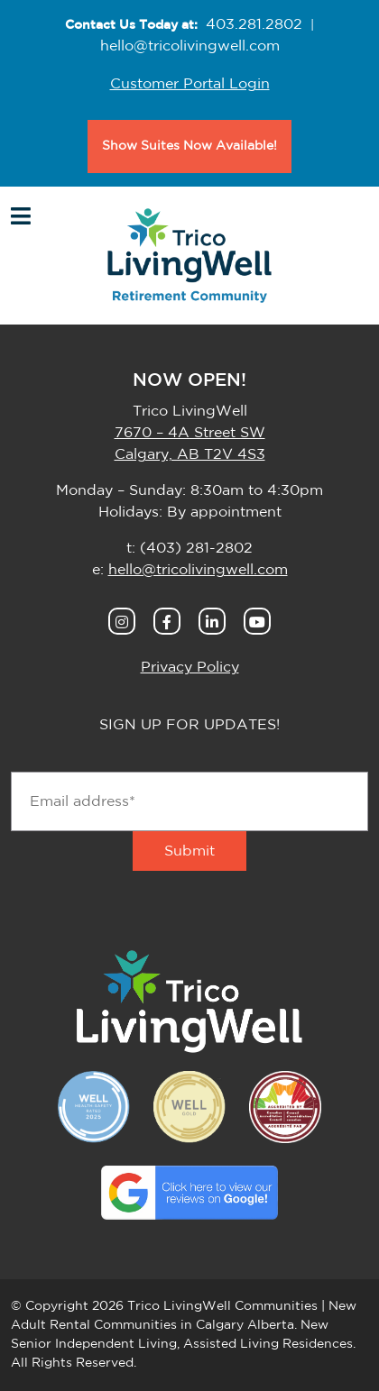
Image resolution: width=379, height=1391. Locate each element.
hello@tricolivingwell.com (190, 46)
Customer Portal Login (190, 84)
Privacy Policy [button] (190, 667)
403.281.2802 (254, 24)
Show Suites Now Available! (189, 146)
